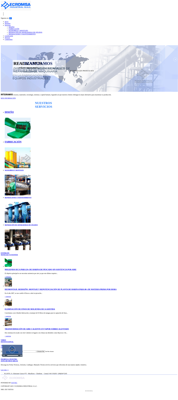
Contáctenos (9, 39)
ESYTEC (14, 383)
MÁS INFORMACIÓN (8, 98)
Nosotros (7, 23)
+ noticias (8, 277)
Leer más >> (5, 370)
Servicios (8, 25)
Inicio (6, 22)
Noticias (7, 38)
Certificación (9, 36)
